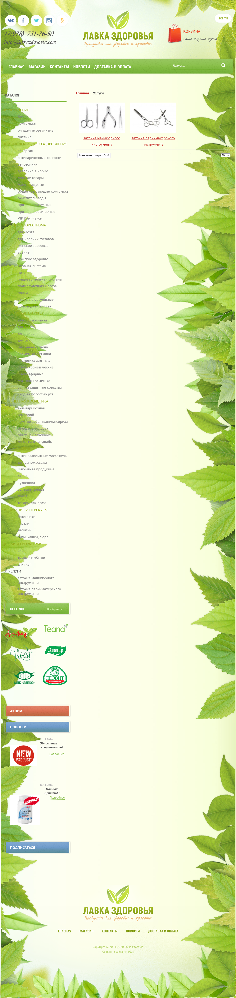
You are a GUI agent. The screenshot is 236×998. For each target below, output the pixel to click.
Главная (16, 66)
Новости (81, 66)
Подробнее (56, 754)
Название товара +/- (92, 155)
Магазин (37, 66)
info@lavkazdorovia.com (30, 42)
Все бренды (54, 609)
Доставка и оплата (112, 66)
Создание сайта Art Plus (118, 952)
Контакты (59, 66)
